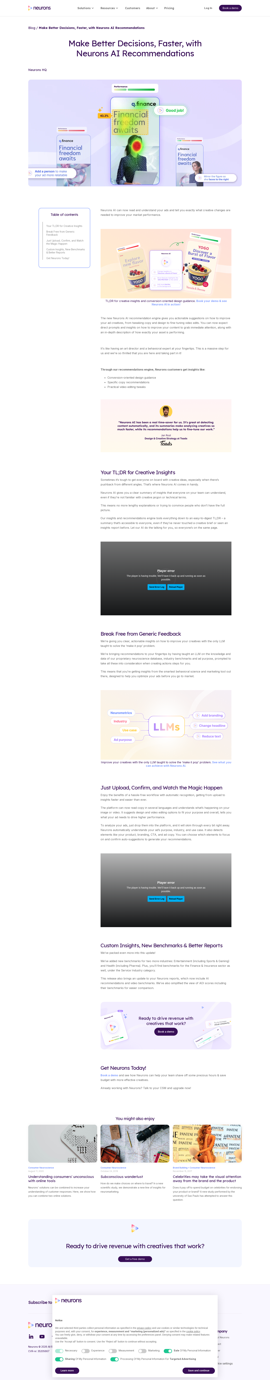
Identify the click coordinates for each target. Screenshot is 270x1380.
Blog (31, 28)
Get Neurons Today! (57, 258)
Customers (132, 8)
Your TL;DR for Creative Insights (64, 225)
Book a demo (166, 1031)
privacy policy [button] (144, 1328)
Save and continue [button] (198, 1370)
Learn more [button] (67, 1370)
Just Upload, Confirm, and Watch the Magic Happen (65, 242)
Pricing (169, 8)
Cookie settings (222, 1363)
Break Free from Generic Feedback (60, 233)
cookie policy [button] (193, 1331)
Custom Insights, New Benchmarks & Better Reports (65, 251)
